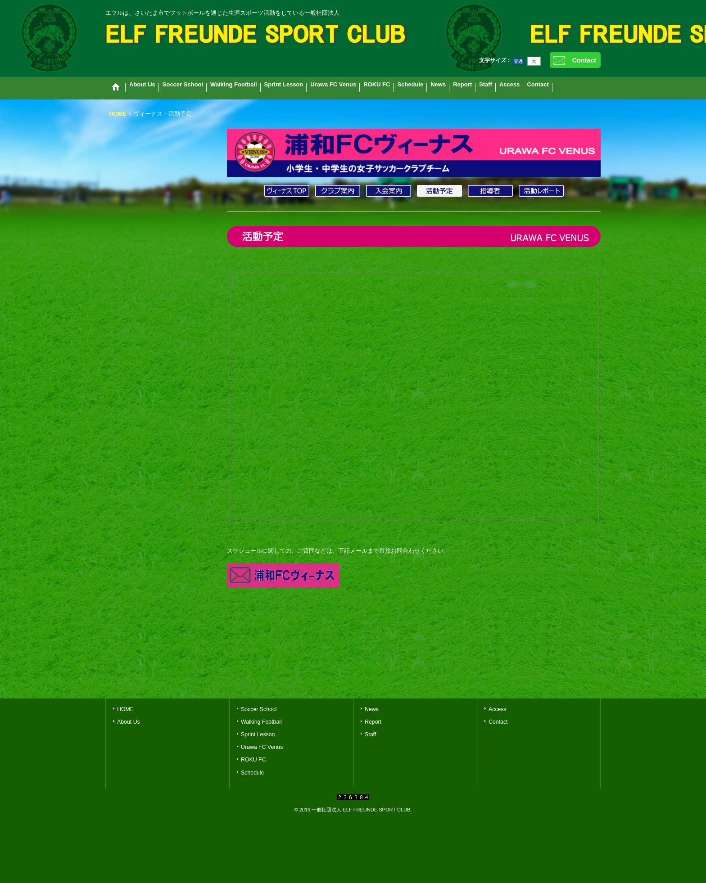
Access (498, 709)
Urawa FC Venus (262, 747)
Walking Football (261, 722)
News (372, 709)
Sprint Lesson (258, 734)
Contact (584, 60)
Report (373, 722)
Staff (370, 734)
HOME (125, 709)
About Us (128, 722)
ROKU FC (253, 760)
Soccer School (259, 709)
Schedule (252, 773)
